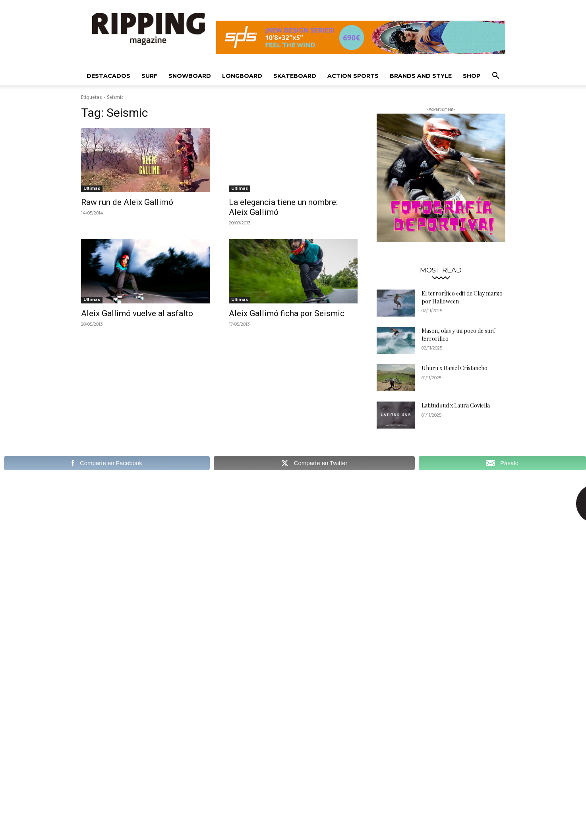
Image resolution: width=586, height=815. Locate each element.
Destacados (108, 75)
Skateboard (294, 75)
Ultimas (91, 188)
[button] (495, 76)
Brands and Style (421, 75)
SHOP (471, 75)
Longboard (242, 75)
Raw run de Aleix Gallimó (127, 202)
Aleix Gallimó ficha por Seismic (286, 313)
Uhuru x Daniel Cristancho (454, 368)
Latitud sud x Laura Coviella (456, 405)
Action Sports (353, 75)
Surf (149, 75)
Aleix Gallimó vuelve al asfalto (137, 313)
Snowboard (189, 75)
